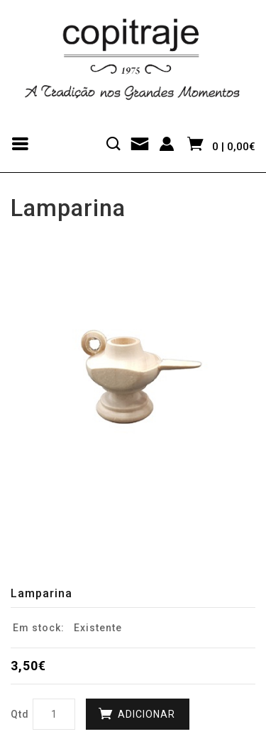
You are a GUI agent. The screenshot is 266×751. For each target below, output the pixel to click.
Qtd (20, 714)
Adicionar (146, 714)
